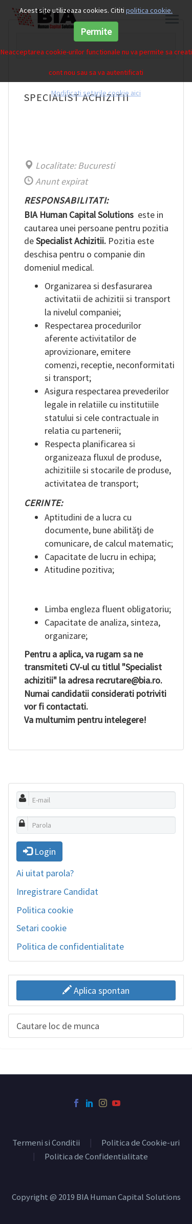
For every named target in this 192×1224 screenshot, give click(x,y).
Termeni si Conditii (46, 1143)
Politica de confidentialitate (70, 946)
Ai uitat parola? (45, 873)
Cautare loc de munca (57, 1026)
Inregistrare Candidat (57, 891)
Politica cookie (44, 910)
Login (39, 851)
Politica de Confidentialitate (96, 1157)
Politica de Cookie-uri (140, 1143)
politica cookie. (149, 10)
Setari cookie (41, 928)
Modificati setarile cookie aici (96, 92)
